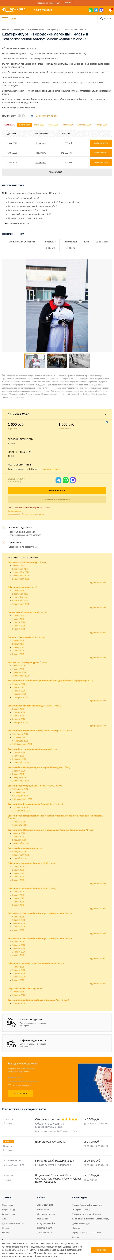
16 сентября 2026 (20, 653)
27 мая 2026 (18, 568)
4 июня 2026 (18, 628)
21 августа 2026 (20, 675)
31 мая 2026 (18, 593)
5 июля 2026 (18, 958)
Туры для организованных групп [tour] (87, 1220)
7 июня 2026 (18, 597)
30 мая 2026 (18, 543)
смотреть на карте (53, 447)
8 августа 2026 (19, 829)
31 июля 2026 (18, 697)
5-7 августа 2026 (20, 718)
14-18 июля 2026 (20, 785)
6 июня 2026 (18, 894)
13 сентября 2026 (20, 833)
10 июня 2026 (18, 643)
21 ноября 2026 (19, 836)
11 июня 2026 (18, 690)
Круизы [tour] (75, 1225)
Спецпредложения (46, 1199)
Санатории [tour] (77, 1216)
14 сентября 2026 (20, 582)
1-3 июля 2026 (19, 715)
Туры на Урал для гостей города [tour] (87, 1199)
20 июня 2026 (18, 901)
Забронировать (57, 469)
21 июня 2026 (18, 607)
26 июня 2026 (18, 973)
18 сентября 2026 (20, 759)
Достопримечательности (14, 1208)
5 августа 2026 (19, 650)
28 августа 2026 (20, 700)
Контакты (6, 1217)
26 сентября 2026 (20, 557)
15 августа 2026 (20, 803)
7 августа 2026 (19, 672)
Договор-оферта (14, 489)
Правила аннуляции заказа (33, 492)
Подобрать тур (9, 1194)
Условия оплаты (14, 492)
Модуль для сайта (46, 1208)
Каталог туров (9, 1199)
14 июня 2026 (18, 603)
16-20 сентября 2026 (22, 777)
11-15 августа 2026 (21, 789)
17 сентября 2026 (20, 740)
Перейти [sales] (68, 3)
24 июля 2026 (18, 668)
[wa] (91, 10)
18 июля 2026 (18, 799)
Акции (5, 1203)
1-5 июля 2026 (19, 770)
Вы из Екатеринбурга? (22, 1064)
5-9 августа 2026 (20, 774)
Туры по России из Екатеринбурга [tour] (88, 1190)
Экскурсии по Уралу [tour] (81, 1194)
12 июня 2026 (18, 600)
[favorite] (110, 10)
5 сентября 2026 (20, 547)
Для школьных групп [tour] (82, 1211)
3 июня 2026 (18, 851)
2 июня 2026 (18, 625)
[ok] (23, 115)
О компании (8, 1190)
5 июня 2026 (18, 632)
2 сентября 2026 (20, 572)
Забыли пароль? (45, 1217)
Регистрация (43, 1194)
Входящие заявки (45, 1213)
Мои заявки (42, 1203)
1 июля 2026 (18, 647)
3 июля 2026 (18, 665)
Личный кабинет (45, 1190)
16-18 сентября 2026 (22, 722)
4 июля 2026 (18, 908)
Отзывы (6, 1213)
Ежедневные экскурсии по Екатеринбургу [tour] (85, 1205)
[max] (101, 10)
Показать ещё (55, 172)
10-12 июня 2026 (20, 712)
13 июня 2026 (18, 898)
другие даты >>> (98, 560)
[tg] (96, 10)
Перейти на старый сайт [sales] (48, 3)
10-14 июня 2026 (20, 767)
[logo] (15, 10)
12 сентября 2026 (20, 550)
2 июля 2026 (18, 733)
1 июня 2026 (18, 844)
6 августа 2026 (19, 737)
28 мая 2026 (18, 618)
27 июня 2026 (18, 904)
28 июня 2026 (18, 955)
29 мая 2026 (18, 622)
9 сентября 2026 (20, 578)
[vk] (19, 115)
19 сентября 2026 (20, 553)
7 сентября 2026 (20, 575)
